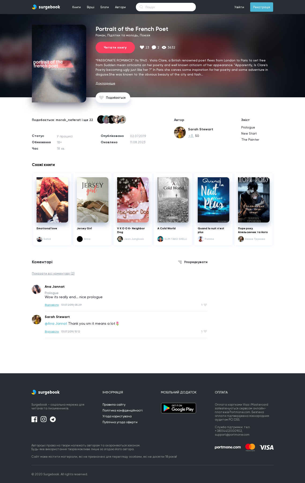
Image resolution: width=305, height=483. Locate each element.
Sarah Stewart (200, 129)
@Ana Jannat (56, 323)
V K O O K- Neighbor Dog (131, 230)
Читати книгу (115, 47)
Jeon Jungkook (134, 239)
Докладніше (105, 83)
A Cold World (166, 228)
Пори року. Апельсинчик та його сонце (253, 230)
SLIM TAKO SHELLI (175, 239)
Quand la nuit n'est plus (211, 230)
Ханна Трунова (255, 239)
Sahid (47, 239)
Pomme (209, 239)
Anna (87, 239)
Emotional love (47, 228)
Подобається (116, 97)
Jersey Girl (84, 228)
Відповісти (52, 304)
